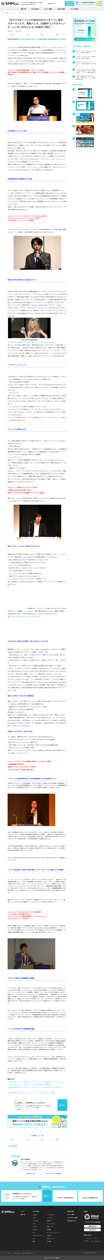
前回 (21, 61)
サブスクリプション (37, 1235)
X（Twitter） (36, 1220)
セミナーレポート (51, 1223)
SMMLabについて (52, 3)
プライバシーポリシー (6, 1253)
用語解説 (49, 1229)
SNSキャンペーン (51, 1238)
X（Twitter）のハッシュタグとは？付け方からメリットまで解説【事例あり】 (86, 51)
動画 (34, 1241)
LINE (34, 1223)
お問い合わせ (92, 1230)
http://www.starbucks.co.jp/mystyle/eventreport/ (39, 342)
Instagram (35, 1215)
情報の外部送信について (28, 1253)
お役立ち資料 (61, 9)
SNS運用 (49, 1241)
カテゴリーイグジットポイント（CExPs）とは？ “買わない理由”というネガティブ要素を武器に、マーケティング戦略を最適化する (86, 70)
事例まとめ (49, 1220)
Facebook (35, 1229)
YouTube (35, 1226)
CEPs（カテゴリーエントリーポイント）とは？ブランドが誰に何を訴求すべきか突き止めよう (86, 63)
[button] (83, 9)
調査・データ (50, 1226)
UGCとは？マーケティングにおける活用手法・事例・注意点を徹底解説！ (85, 57)
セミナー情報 (48, 9)
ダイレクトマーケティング (53, 1232)
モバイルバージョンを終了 (52, 1258)
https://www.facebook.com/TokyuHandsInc (26, 616)
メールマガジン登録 (72, 1217)
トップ (22, 1211)
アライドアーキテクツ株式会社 (53, 1173)
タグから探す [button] (35, 9)
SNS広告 (49, 1235)
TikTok (34, 1218)
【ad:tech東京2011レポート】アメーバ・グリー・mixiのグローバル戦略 (32, 1093)
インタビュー (50, 1218)
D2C (34, 1232)
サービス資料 (74, 9)
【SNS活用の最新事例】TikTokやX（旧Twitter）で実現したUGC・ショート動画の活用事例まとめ (86, 77)
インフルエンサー (51, 1215)
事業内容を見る (92, 1226)
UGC (34, 1238)
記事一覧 (23, 9)
